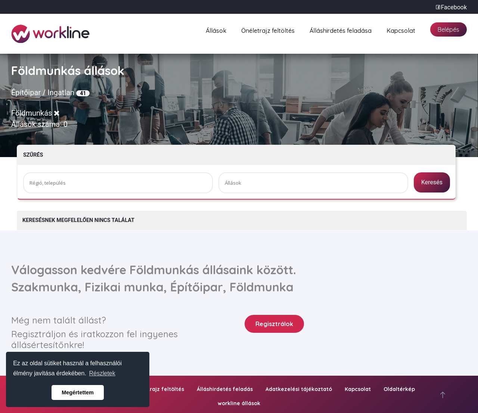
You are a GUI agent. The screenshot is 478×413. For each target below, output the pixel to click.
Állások (216, 29)
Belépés (448, 29)
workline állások (239, 403)
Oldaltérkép (399, 389)
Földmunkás (35, 113)
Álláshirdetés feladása (341, 29)
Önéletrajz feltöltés (268, 29)
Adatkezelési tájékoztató (299, 389)
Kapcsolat (401, 29)
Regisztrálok (274, 324)
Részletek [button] (102, 373)
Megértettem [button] (78, 392)
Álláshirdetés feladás (225, 389)
